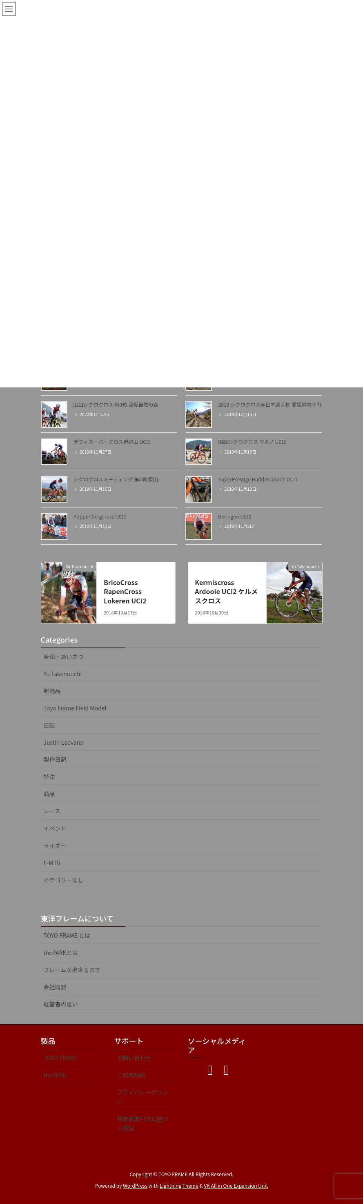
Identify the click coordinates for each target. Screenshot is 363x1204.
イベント (55, 828)
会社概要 (55, 987)
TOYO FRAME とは (67, 935)
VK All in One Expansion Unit (236, 1185)
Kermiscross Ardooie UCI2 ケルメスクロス (226, 591)
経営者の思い (61, 1004)
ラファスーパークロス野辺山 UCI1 (112, 441)
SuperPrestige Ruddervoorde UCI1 (258, 479)
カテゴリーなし (64, 880)
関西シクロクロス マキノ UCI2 (252, 441)
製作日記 (55, 759)
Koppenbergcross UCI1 (100, 516)
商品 (49, 794)
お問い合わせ (134, 1058)
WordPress (135, 1185)
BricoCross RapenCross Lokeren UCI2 (125, 591)
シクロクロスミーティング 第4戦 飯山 (115, 479)
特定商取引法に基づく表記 (143, 1123)
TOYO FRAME (61, 1058)
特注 (49, 776)
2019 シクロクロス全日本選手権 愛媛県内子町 (269, 404)
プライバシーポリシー (143, 1097)
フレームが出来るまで (72, 970)
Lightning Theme (179, 1185)
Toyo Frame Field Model (75, 708)
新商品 (52, 691)
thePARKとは (61, 952)
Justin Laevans (63, 742)
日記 (49, 725)
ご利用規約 (131, 1075)
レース (52, 811)
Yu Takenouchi (63, 674)
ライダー (55, 845)
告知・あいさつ (64, 656)
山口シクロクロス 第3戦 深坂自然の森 (115, 404)
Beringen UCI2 (234, 516)
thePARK (55, 1075)
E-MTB (52, 863)
